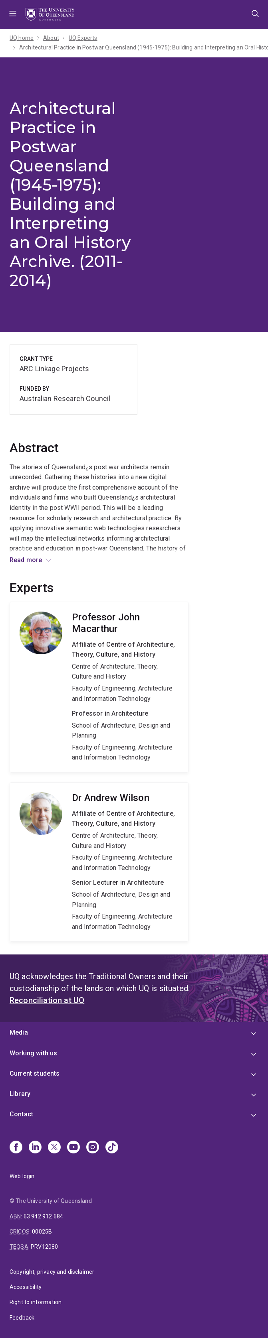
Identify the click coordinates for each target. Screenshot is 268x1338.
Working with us (33, 1053)
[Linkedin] (35, 1147)
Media (19, 1032)
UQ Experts (83, 38)
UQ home (22, 38)
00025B (42, 1231)
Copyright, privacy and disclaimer (52, 1272)
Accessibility (26, 1287)
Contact (21, 1114)
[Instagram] (92, 1147)
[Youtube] (73, 1147)
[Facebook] (16, 1147)
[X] (54, 1147)
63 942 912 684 (43, 1216)
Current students (35, 1073)
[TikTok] (111, 1147)
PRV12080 (44, 1247)
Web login (22, 1176)
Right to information (36, 1302)
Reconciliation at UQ (47, 1000)
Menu (13, 14)
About (51, 38)
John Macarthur (99, 687)
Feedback (22, 1317)
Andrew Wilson (99, 862)
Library (20, 1094)
